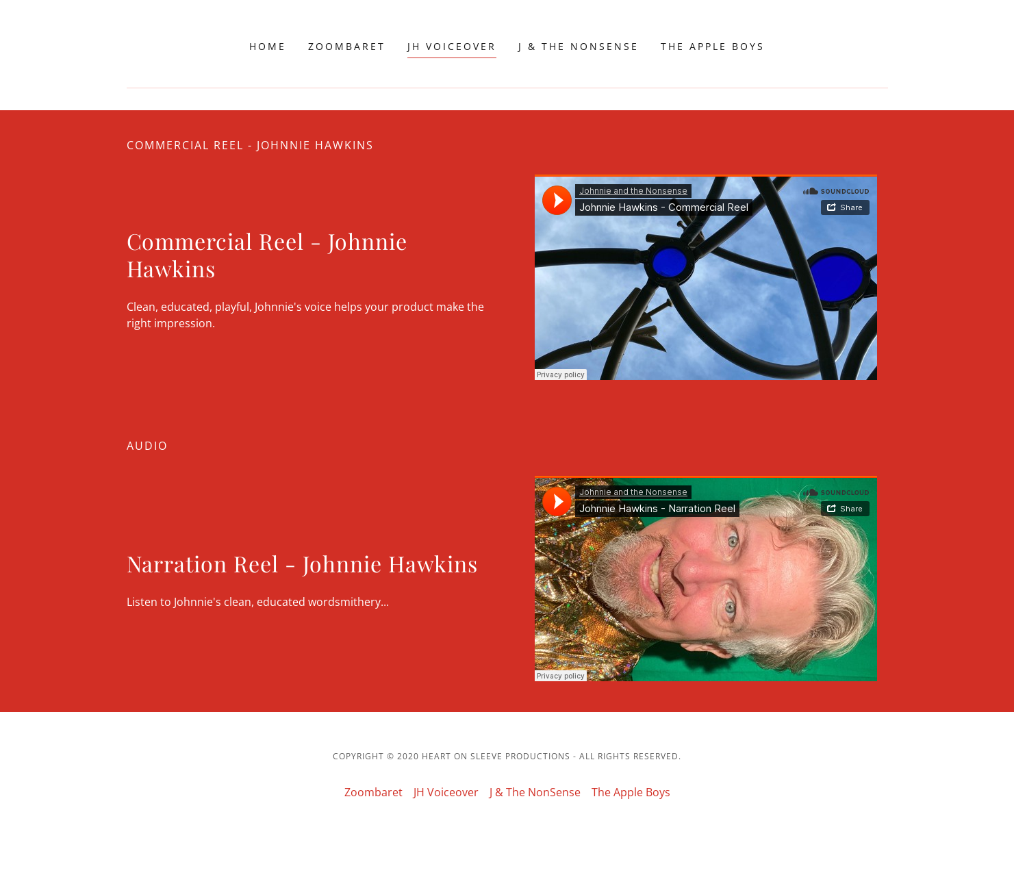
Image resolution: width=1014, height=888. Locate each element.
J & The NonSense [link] (578, 46)
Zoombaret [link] (346, 46)
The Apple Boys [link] (713, 46)
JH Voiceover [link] (451, 46)
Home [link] (267, 46)
